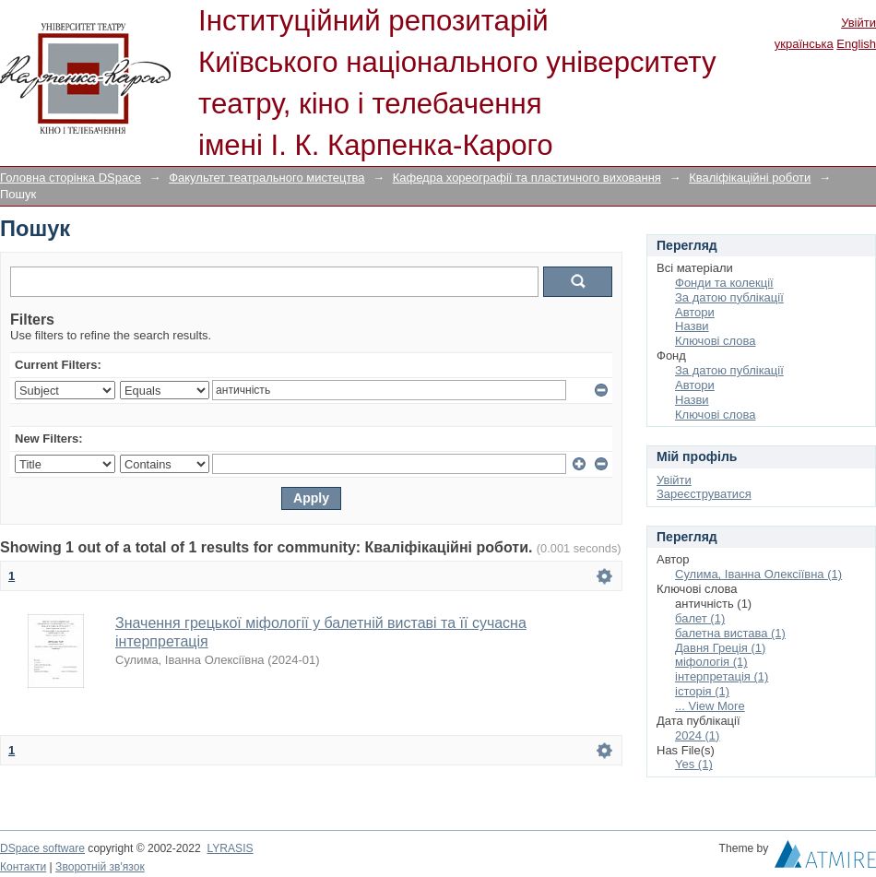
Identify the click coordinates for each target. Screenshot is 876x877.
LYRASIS (230, 848)
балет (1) (700, 618)
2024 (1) (697, 735)
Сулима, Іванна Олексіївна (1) (758, 574)
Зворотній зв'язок (100, 866)
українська (804, 44)
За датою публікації (729, 297)
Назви (692, 326)
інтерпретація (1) (721, 676)
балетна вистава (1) (730, 633)
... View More (710, 706)
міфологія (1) (711, 662)
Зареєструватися (704, 494)
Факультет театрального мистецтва (266, 177)
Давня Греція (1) (720, 648)
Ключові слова (715, 341)
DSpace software (42, 848)
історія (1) (702, 691)
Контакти (23, 866)
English (856, 44)
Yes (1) (694, 764)
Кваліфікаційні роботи (750, 177)
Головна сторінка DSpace (70, 177)
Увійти (858, 23)
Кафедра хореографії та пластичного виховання (527, 177)
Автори (695, 312)
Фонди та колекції (724, 283)
